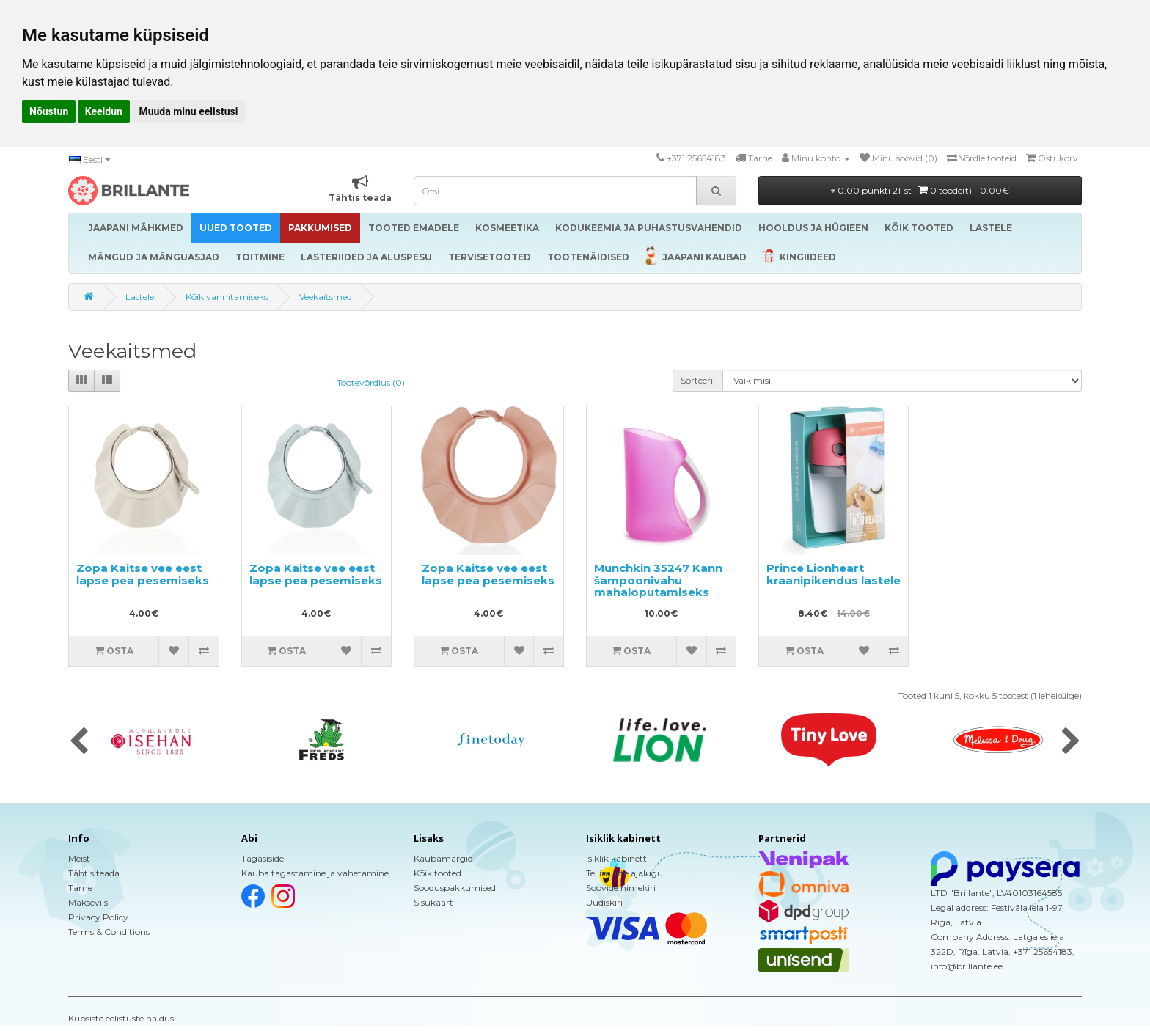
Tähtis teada (94, 872)
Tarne (80, 887)
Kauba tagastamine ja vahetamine (315, 872)
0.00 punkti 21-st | (920, 190)
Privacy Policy (98, 916)
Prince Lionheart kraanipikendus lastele (833, 574)
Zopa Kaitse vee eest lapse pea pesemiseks (142, 574)
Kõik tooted (437, 872)
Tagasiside (262, 858)
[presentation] (78, 742)
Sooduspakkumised (455, 887)
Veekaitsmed (325, 296)
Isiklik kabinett (616, 858)
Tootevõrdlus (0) (371, 382)
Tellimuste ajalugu (624, 872)
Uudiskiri (604, 902)
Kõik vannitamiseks (227, 296)
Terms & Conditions (109, 931)
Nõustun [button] (48, 111)
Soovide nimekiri (621, 887)
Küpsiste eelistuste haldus (121, 1018)
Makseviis (88, 902)
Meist (79, 858)
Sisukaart (433, 902)
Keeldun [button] (103, 111)
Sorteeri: (698, 380)
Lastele (139, 296)
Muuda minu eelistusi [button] (188, 111)
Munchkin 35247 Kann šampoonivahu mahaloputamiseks (658, 580)
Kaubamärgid (443, 858)
